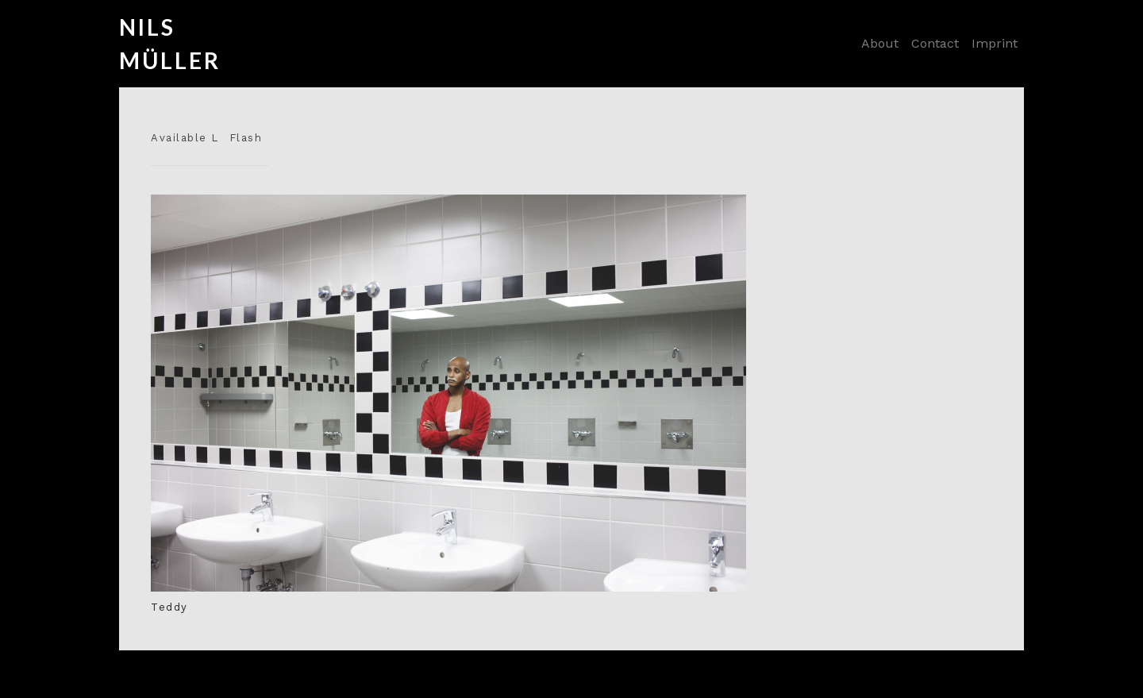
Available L (185, 138)
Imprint (995, 43)
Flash (246, 138)
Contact (935, 43)
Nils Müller (151, 43)
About (880, 43)
